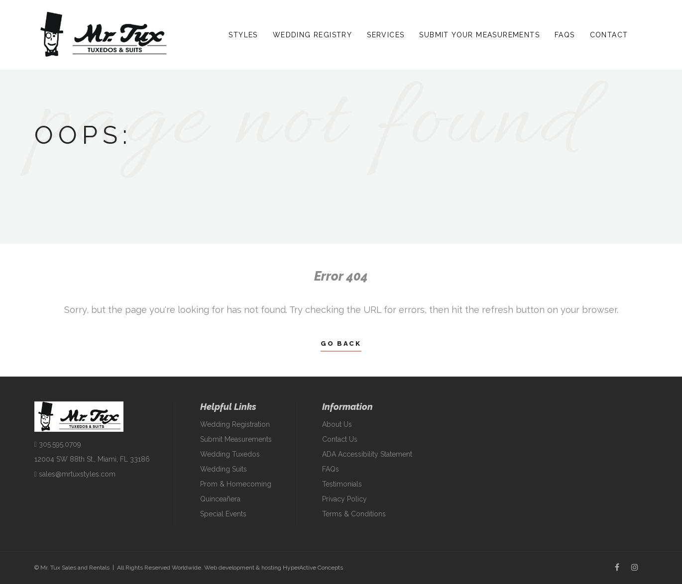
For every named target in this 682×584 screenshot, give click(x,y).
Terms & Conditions (354, 514)
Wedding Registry (312, 35)
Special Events (223, 514)
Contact (609, 35)
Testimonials (342, 484)
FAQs (565, 35)
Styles (242, 35)
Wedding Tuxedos (230, 454)
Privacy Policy (344, 499)
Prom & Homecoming (235, 484)
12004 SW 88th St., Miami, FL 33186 (92, 459)
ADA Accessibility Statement (367, 454)
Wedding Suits (223, 469)
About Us (337, 424)
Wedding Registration (235, 424)
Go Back (341, 343)
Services (385, 35)
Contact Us (339, 439)
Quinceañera (220, 499)
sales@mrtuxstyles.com (74, 474)
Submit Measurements (236, 439)
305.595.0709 (57, 444)
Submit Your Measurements (479, 35)
